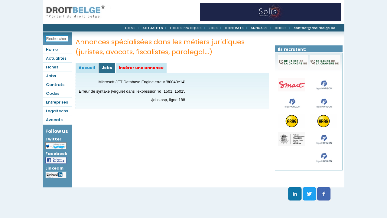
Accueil (87, 68)
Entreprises (57, 102)
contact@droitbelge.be (314, 27)
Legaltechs (57, 111)
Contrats (55, 85)
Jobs (51, 76)
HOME (130, 27)
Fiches (52, 67)
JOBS (213, 27)
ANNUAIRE (259, 27)
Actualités (56, 58)
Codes (52, 93)
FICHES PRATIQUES (186, 27)
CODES (281, 27)
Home (52, 49)
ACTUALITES (152, 27)
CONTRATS (234, 27)
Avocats (54, 120)
